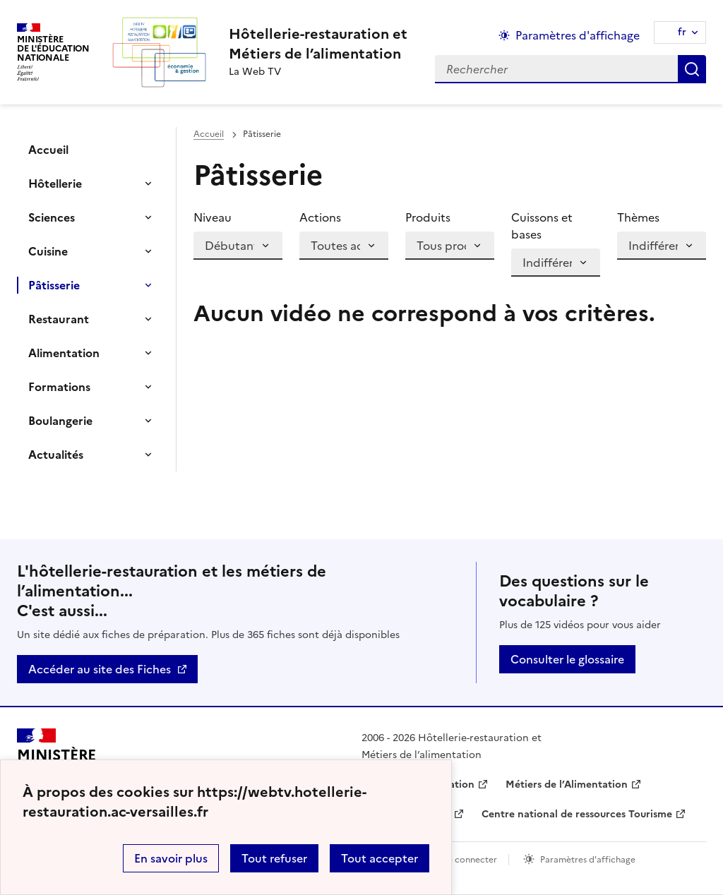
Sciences (51, 217)
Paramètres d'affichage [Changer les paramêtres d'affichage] (577, 35)
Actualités (55, 454)
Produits (427, 217)
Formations (59, 386)
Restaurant (58, 319)
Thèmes (638, 217)
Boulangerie (60, 420)
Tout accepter (379, 858)
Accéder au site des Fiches (99, 669)
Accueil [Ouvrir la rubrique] (48, 149)
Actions (320, 217)
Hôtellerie (55, 183)
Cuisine (48, 251)
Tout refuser (274, 858)
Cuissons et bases (542, 226)
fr (682, 32)
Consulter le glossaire (567, 659)
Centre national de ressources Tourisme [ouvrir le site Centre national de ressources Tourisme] (577, 814)
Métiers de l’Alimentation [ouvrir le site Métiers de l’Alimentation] (567, 784)
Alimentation (64, 352)
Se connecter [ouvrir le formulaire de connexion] (470, 859)
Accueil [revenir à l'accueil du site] (208, 134)
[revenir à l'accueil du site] (318, 44)
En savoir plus (171, 858)
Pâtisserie (54, 285)
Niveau (212, 217)
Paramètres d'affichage (587, 859)
